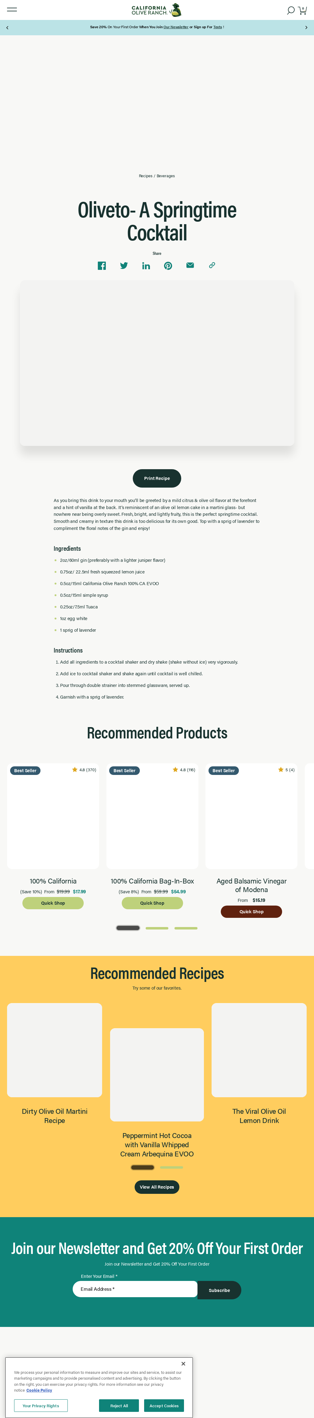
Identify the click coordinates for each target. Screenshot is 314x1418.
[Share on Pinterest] (168, 265)
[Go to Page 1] (128, 928)
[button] (12, 10)
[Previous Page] (8, 27)
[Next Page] (306, 27)
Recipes (145, 175)
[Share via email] (190, 265)
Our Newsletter (176, 26)
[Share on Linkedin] (146, 265)
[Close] (183, 1400)
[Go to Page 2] (157, 928)
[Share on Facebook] (102, 265)
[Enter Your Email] (135, 1291)
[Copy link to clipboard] (212, 265)
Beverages (166, 175)
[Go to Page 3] (185, 928)
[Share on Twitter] (124, 265)
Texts (217, 26)
